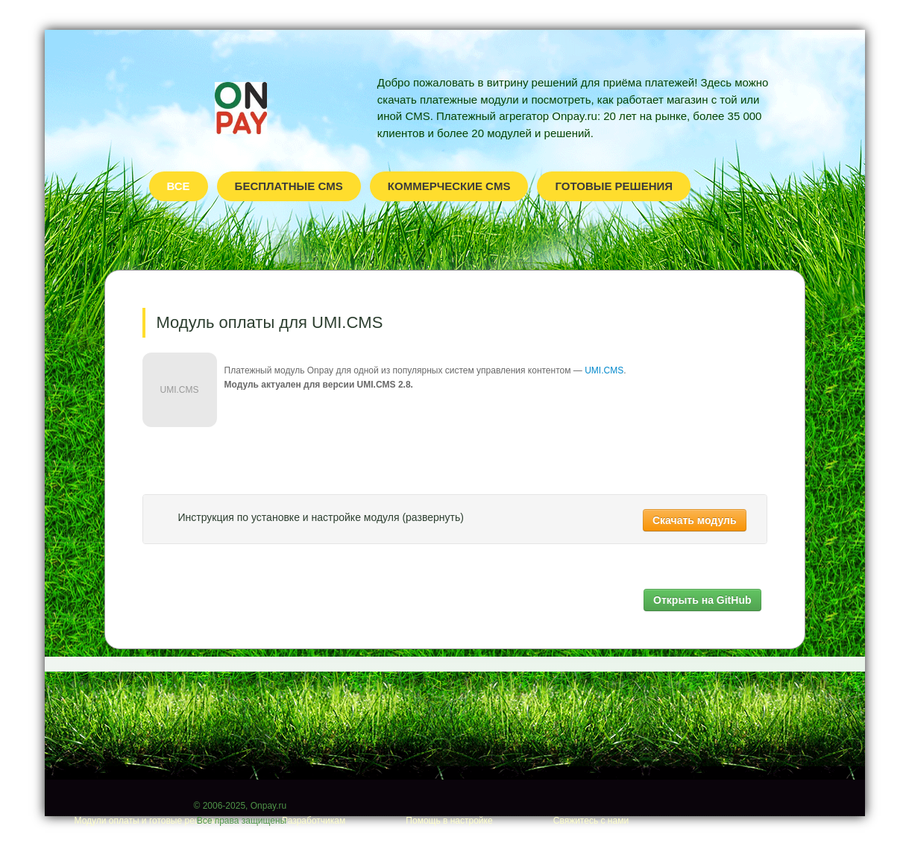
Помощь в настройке (449, 820)
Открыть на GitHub (702, 600)
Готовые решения (614, 186)
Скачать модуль (694, 520)
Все (178, 186)
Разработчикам (313, 820)
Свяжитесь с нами (591, 820)
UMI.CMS (604, 370)
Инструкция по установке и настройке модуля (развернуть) (321, 517)
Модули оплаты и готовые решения (148, 820)
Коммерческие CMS (449, 186)
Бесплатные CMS (289, 186)
